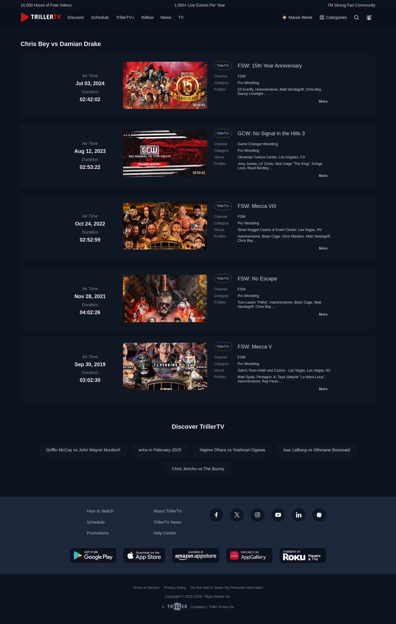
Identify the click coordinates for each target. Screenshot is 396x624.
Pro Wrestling (248, 83)
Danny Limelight (251, 94)
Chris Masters (293, 236)
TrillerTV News (167, 522)
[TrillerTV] (41, 17)
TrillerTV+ (125, 17)
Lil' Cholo (266, 164)
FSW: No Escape (257, 279)
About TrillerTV (167, 511)
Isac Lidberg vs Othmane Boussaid (316, 449)
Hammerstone (266, 89)
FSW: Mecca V (255, 347)
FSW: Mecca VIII (257, 206)
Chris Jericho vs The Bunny (198, 468)
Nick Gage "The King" (292, 164)
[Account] (369, 17)
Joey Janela (247, 164)
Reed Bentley (258, 168)
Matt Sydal (246, 377)
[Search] (356, 17)
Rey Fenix (270, 381)
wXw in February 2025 (159, 449)
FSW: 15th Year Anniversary (270, 66)
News (166, 17)
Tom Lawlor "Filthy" (253, 302)
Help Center (164, 533)
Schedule (100, 17)
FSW (242, 76)
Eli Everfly (246, 89)
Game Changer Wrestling (258, 144)
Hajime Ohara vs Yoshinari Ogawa (232, 449)
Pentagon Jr (266, 377)
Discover (76, 17)
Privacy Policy (175, 588)
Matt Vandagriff (292, 89)
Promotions (98, 533)
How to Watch (100, 511)
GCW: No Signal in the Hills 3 (271, 133)
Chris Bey (313, 89)
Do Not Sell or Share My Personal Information (227, 588)
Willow (147, 17)
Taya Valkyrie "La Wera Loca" (301, 377)
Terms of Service (146, 588)
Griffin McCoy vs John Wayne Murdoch (83, 449)
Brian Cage (271, 236)
